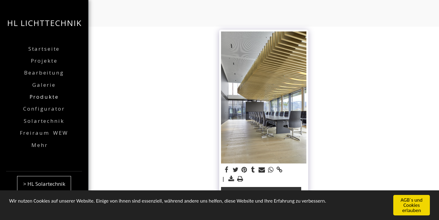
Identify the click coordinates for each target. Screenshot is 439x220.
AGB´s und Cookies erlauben (412, 205)
